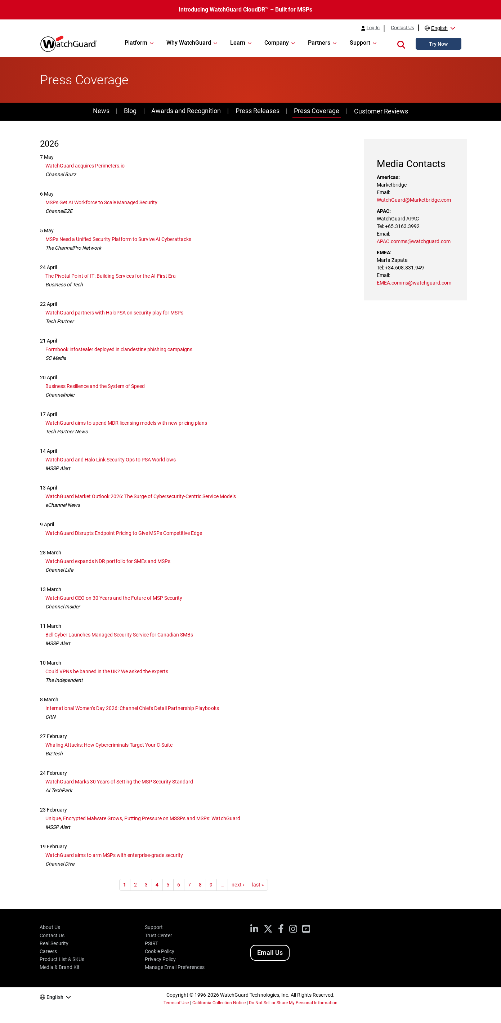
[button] (401, 43)
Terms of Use (176, 1002)
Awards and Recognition (186, 111)
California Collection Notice (219, 1002)
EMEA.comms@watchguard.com (414, 283)
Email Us (270, 952)
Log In (373, 28)
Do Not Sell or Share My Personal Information (293, 1002)
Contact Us (402, 28)
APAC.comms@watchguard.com (414, 241)
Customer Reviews (381, 111)
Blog (130, 111)
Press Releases (257, 111)
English (439, 28)
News (101, 111)
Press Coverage (316, 111)
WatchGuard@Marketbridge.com (414, 200)
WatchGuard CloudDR (237, 9)
